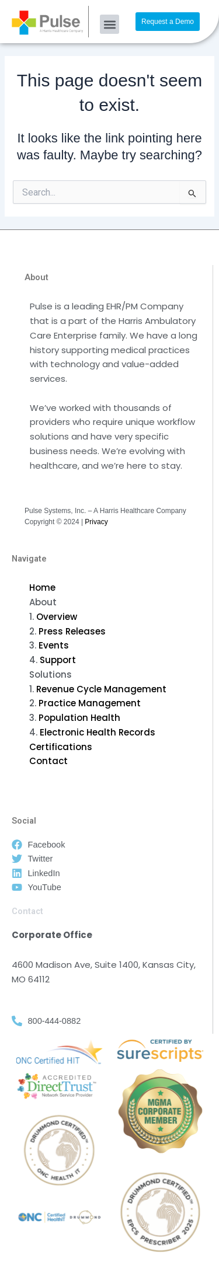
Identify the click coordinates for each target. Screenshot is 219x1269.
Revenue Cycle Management (101, 689)
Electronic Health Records (97, 732)
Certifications (60, 747)
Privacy (96, 522)
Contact (48, 761)
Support (58, 660)
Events (54, 645)
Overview (56, 617)
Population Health (79, 718)
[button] (109, 24)
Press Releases (72, 631)
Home (42, 587)
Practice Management (90, 703)
